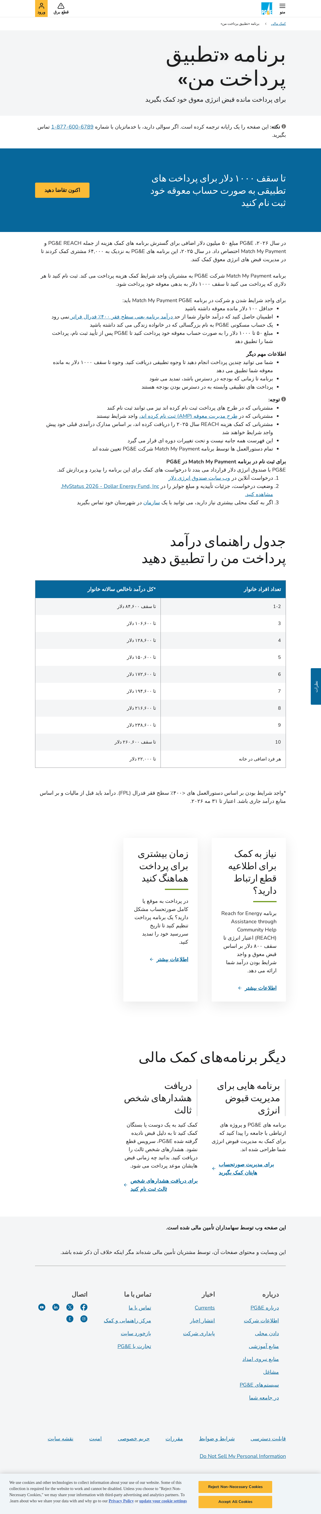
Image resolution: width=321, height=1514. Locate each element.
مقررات (174, 1438)
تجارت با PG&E (134, 1346)
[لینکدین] (56, 1307)
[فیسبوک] (84, 1307)
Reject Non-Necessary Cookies (235, 1486)
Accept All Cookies (235, 1501)
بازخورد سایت (136, 1333)
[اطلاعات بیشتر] (257, 988)
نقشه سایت (60, 1438)
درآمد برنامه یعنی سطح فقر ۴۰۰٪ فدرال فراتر (121, 316)
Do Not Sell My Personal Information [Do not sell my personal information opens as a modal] (243, 1456)
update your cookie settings (163, 1501)
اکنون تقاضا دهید (62, 190)
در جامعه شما (264, 1397)
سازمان (151, 502)
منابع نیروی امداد (260, 1359)
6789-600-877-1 (72, 126)
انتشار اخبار (202, 1320)
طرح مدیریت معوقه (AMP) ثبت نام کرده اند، (188, 416)
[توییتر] (70, 1307)
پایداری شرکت (199, 1333)
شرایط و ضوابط (217, 1438)
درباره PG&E (265, 1307)
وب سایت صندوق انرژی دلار (199, 477)
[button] (282, 8)
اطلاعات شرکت (261, 1320)
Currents (205, 1307)
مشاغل (271, 1372)
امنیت (95, 1438)
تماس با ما (140, 1307)
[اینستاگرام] (84, 1319)
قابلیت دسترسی (268, 1438)
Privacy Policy (121, 1501)
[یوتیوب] (42, 1307)
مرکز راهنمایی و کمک (127, 1320)
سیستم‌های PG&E (259, 1384)
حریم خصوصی (134, 1438)
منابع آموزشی (264, 1346)
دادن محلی (267, 1333)
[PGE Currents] (70, 1319)
